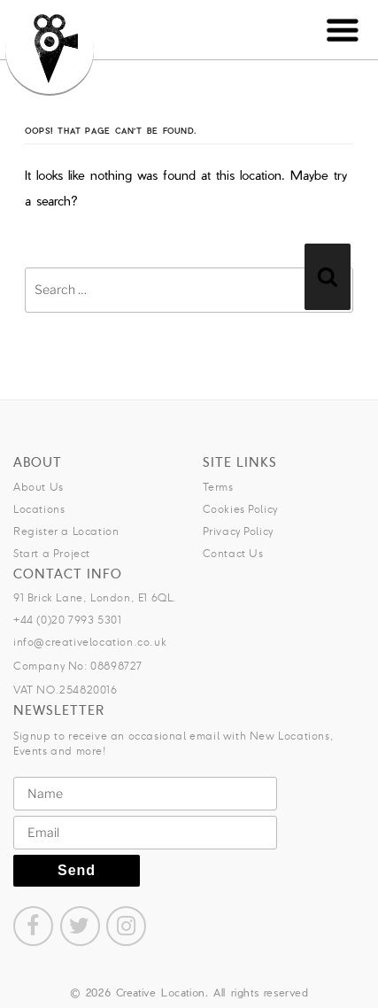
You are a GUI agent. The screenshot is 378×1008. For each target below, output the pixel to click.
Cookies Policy (240, 509)
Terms (218, 486)
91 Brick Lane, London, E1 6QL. (95, 597)
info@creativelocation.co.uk (89, 641)
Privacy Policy (238, 531)
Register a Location (66, 531)
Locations (39, 509)
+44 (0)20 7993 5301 (67, 619)
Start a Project (51, 553)
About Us (38, 486)
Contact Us (233, 553)
